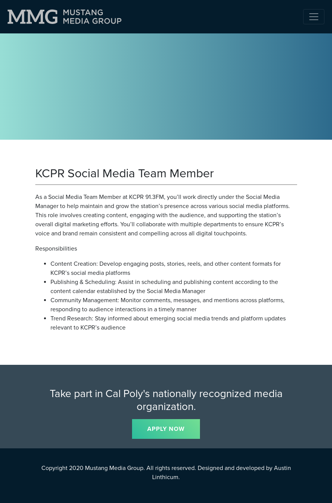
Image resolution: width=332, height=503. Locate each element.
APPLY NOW (166, 429)
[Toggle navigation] (313, 16)
